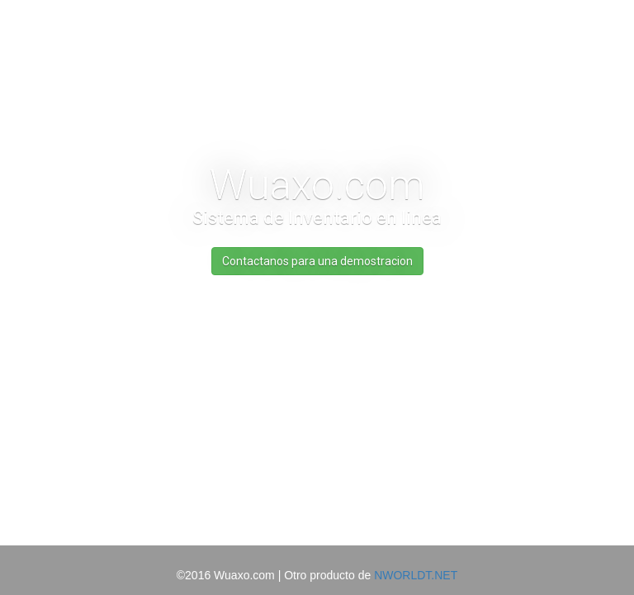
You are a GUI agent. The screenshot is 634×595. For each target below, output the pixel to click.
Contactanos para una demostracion (317, 261)
